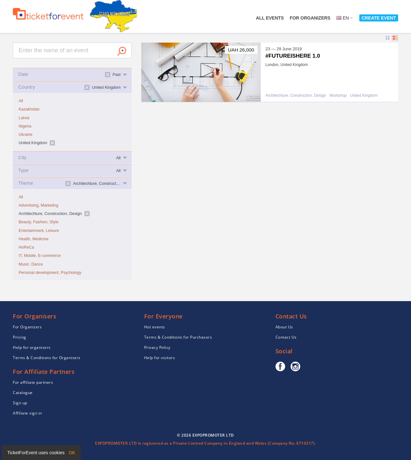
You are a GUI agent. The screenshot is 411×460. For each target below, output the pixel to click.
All (21, 101)
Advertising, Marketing (38, 205)
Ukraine (25, 134)
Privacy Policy (157, 347)
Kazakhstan (29, 109)
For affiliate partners (33, 382)
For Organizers (310, 18)
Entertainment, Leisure (39, 230)
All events (270, 18)
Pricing (19, 337)
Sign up (20, 403)
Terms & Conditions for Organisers (47, 357)
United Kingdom (363, 96)
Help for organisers (32, 347)
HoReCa (26, 247)
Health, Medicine (33, 239)
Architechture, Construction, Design (296, 96)
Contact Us (286, 337)
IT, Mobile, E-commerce (40, 255)
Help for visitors (159, 357)
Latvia (24, 118)
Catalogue (23, 392)
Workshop (338, 96)
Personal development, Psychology (50, 272)
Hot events (154, 327)
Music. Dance (31, 264)
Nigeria (25, 126)
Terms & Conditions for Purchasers (178, 337)
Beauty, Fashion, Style (38, 222)
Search (121, 51)
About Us (284, 327)
